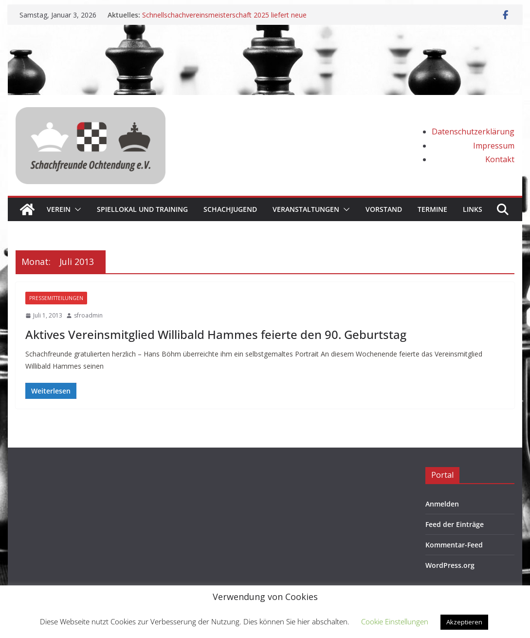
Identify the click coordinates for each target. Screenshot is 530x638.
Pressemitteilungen (56, 298)
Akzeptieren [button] (464, 622)
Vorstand (384, 209)
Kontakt (499, 159)
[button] (76, 209)
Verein (59, 209)
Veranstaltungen (306, 209)
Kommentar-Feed (454, 544)
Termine (432, 209)
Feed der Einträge (454, 524)
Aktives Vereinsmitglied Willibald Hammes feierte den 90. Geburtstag (215, 334)
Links (472, 209)
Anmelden (442, 503)
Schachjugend (230, 209)
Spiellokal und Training (142, 209)
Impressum (493, 145)
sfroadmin (88, 315)
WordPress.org (450, 565)
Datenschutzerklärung (473, 131)
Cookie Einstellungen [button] (394, 621)
